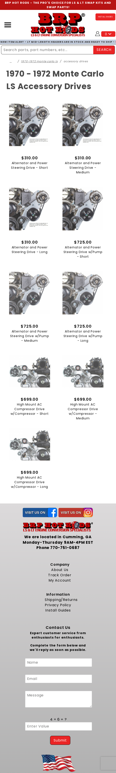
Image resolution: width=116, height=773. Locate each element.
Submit (60, 740)
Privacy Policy (58, 605)
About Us (59, 569)
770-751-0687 (65, 547)
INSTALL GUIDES (105, 17)
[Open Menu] (7, 25)
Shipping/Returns (61, 599)
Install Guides (58, 610)
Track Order (59, 575)
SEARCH (104, 49)
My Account (60, 580)
